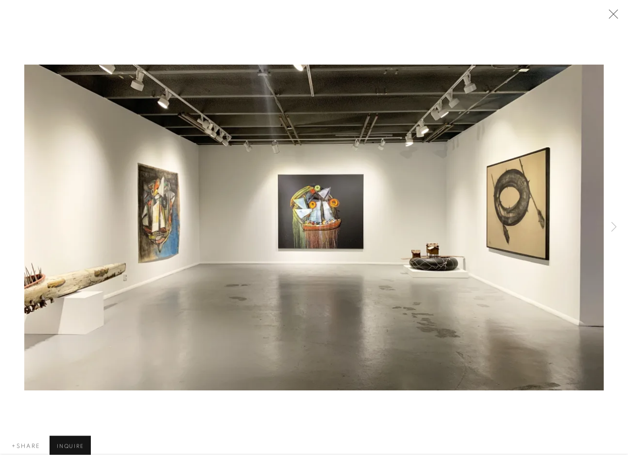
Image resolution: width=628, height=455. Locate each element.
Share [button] (28, 447)
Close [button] (611, 17)
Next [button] (614, 227)
